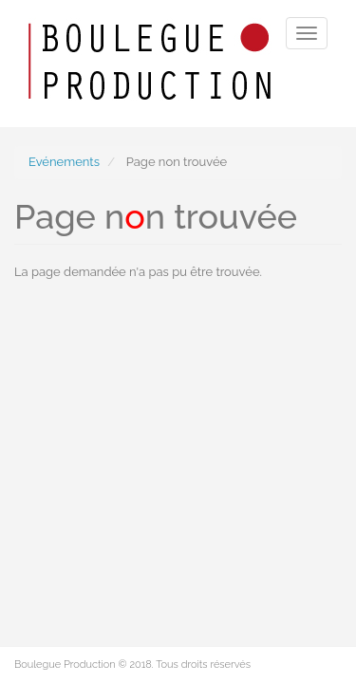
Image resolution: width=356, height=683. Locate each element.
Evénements (64, 162)
